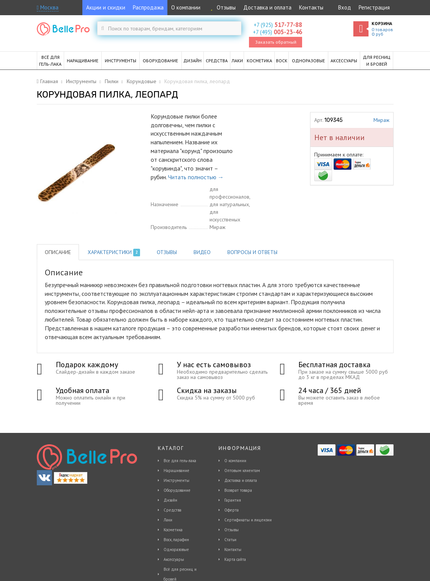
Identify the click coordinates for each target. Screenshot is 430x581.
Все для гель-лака (180, 460)
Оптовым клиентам (242, 470)
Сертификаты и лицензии (248, 520)
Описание (58, 252)
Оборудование (177, 490)
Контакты (311, 7)
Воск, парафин (176, 539)
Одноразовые (176, 549)
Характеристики (114, 252)
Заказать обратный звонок (275, 43)
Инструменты (176, 480)
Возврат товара (238, 490)
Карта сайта (235, 559)
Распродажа (148, 7)
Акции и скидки (105, 7)
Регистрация (374, 7)
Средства (172, 510)
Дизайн (170, 500)
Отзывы (222, 7)
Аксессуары (174, 559)
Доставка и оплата (267, 7)
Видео (202, 252)
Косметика (173, 529)
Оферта (231, 510)
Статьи (230, 539)
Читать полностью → (196, 177)
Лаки (168, 520)
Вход (344, 7)
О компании (185, 7)
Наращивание (176, 470)
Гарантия (232, 500)
